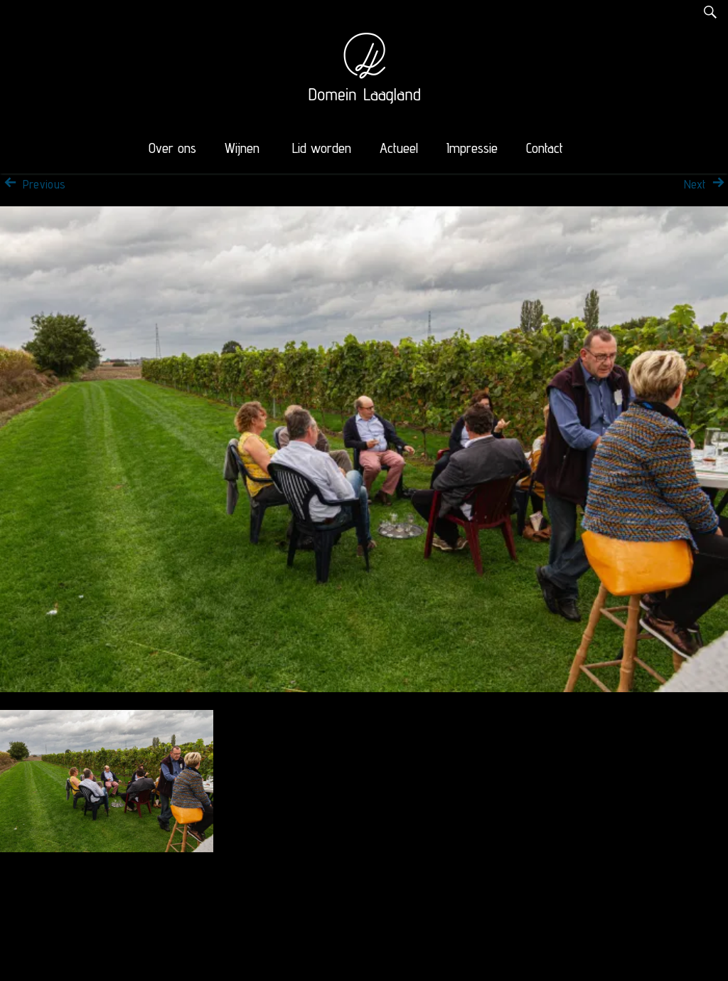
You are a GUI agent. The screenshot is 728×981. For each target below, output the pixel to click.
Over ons (172, 148)
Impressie (472, 148)
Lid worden (321, 148)
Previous (32, 184)
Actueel (399, 148)
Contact (544, 148)
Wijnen (242, 148)
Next (706, 184)
